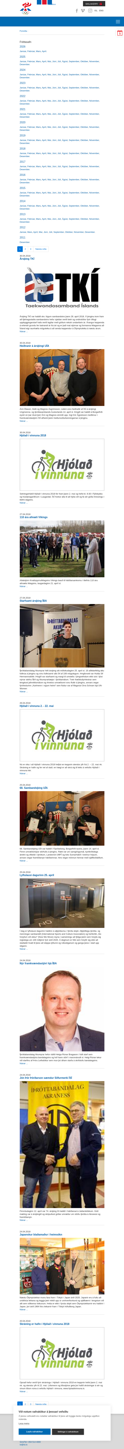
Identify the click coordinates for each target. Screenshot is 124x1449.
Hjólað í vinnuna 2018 (33, 435)
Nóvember (94, 61)
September (74, 61)
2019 (23, 135)
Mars (38, 51)
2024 (23, 69)
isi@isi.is (24, 1445)
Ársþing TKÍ (27, 258)
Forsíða (23, 31)
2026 (23, 46)
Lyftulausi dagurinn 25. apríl (37, 875)
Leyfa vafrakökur (34, 1432)
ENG (101, 10)
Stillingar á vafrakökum (68, 1432)
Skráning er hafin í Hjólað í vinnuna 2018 (45, 1324)
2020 (23, 122)
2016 (23, 174)
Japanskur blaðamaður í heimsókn (41, 1234)
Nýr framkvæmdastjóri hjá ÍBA (38, 963)
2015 (23, 188)
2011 (23, 237)
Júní (54, 61)
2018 (23, 148)
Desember (25, 64)
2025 (23, 56)
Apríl (44, 51)
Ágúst (65, 61)
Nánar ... (24, 331)
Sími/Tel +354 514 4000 (30, 1442)
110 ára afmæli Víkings (34, 517)
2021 (23, 109)
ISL (96, 10)
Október (84, 61)
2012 (23, 227)
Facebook (76, 10)
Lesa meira (24, 1423)
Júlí (59, 61)
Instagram (90, 10)
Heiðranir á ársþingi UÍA (34, 345)
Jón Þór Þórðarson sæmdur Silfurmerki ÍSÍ (46, 1077)
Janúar (23, 51)
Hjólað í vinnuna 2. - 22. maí (37, 706)
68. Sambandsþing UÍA (34, 787)
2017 (23, 161)
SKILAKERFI (91, 4)
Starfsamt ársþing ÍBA (33, 600)
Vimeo (83, 10)
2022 (23, 96)
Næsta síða (40, 249)
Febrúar (31, 51)
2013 (23, 214)
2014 (23, 201)
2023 (23, 83)
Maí (49, 61)
